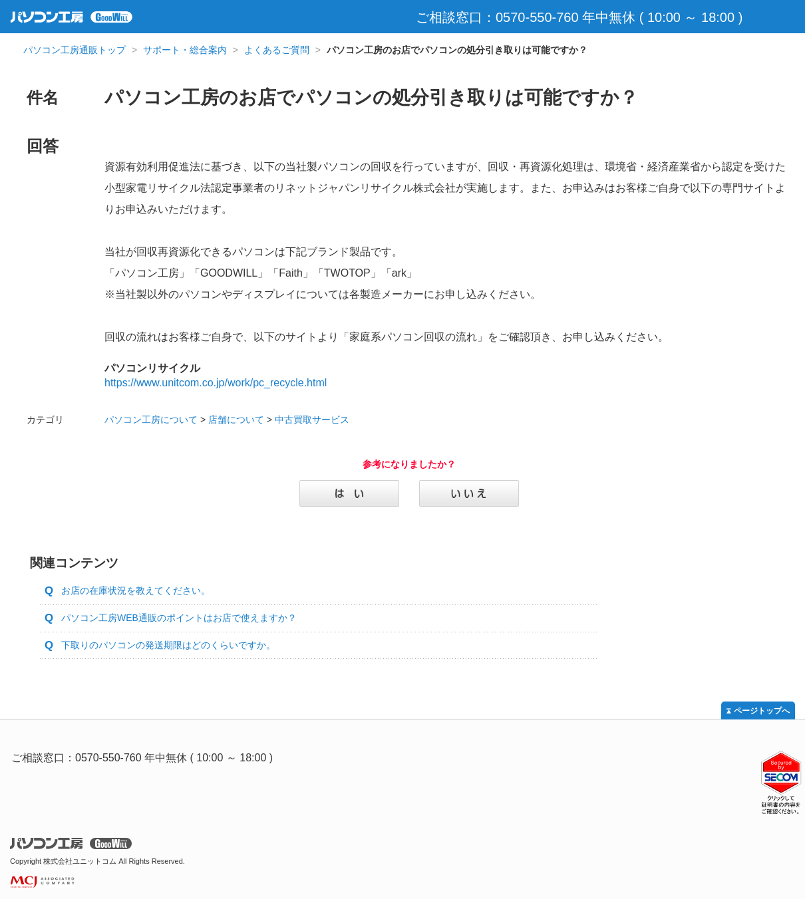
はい (349, 493)
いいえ (469, 493)
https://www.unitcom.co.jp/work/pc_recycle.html (215, 382)
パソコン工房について (151, 419)
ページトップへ (762, 710)
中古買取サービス (312, 419)
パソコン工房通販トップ (74, 50)
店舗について (236, 419)
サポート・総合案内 (185, 50)
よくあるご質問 (276, 50)
